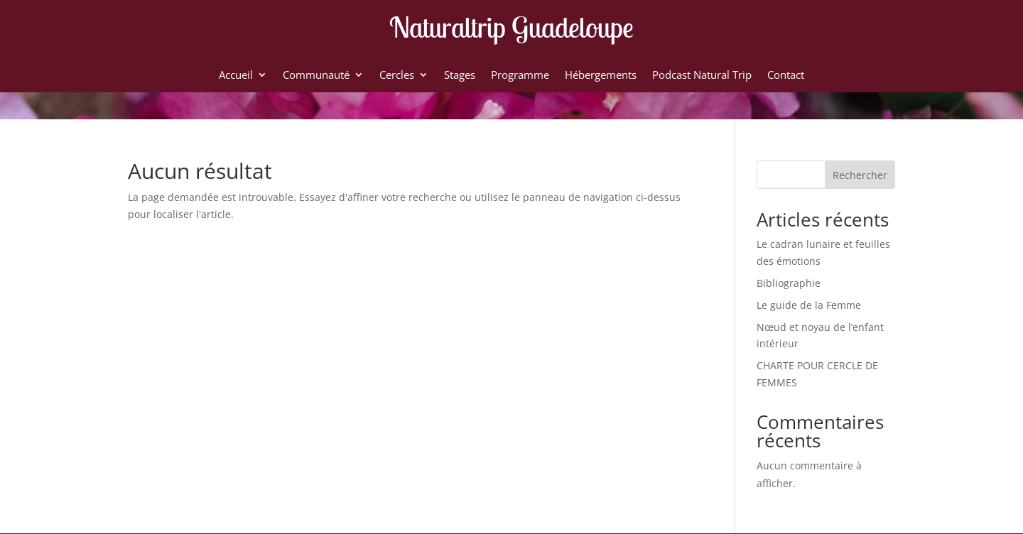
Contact (785, 76)
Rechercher (860, 175)
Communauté (316, 76)
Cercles (396, 76)
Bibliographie (789, 283)
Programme (520, 76)
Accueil (236, 76)
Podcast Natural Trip (702, 76)
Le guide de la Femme (809, 305)
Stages (459, 76)
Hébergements (601, 76)
